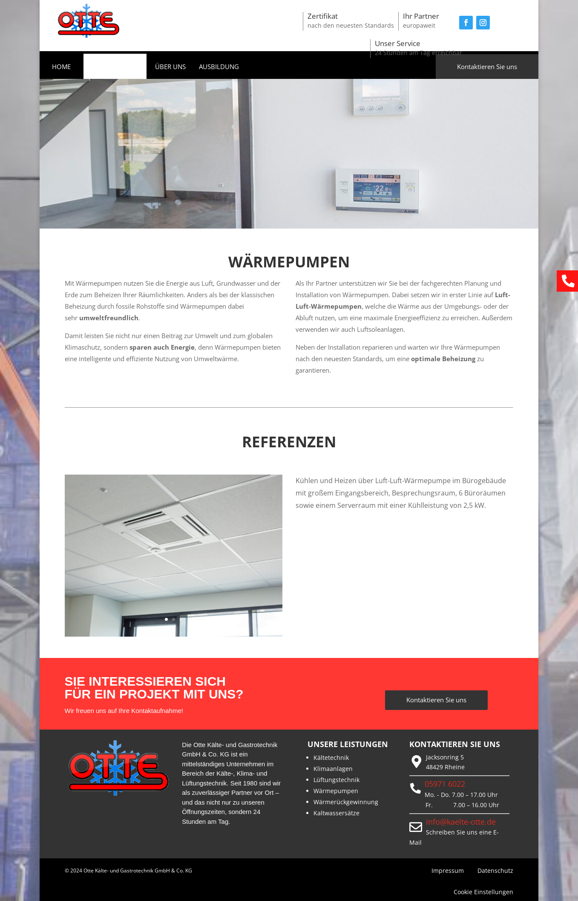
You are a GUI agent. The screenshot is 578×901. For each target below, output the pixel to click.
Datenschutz (495, 870)
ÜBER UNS (170, 67)
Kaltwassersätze (336, 813)
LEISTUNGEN (110, 67)
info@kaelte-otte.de (461, 822)
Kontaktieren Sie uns (487, 66)
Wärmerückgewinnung (345, 802)
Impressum (447, 870)
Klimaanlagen (333, 769)
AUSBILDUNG (219, 67)
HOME (61, 67)
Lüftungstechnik (336, 780)
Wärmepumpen (335, 791)
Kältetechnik (331, 757)
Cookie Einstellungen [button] (483, 892)
